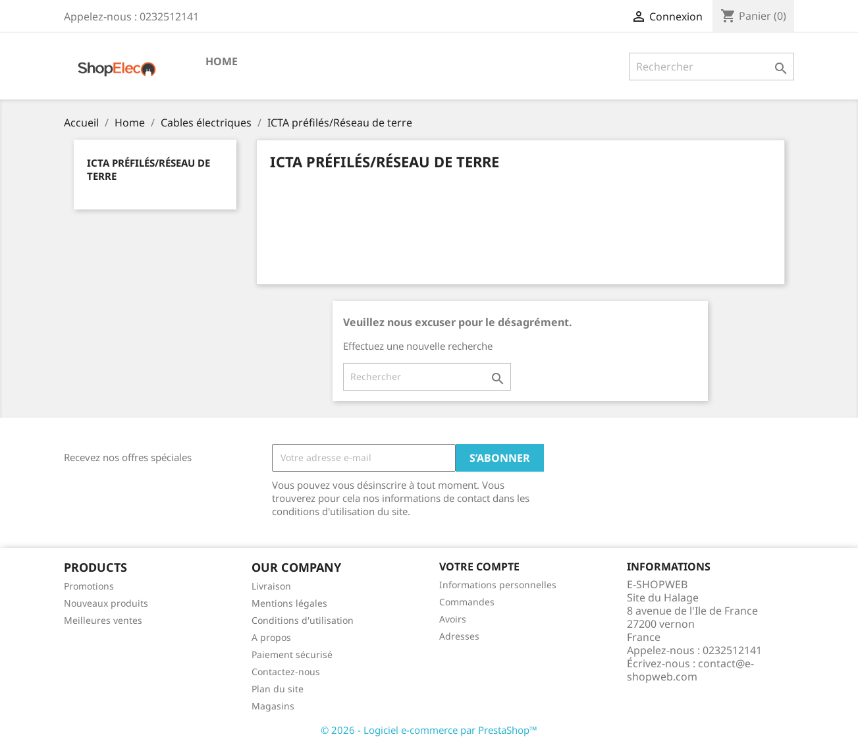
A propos (271, 637)
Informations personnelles (497, 584)
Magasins (273, 706)
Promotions (89, 586)
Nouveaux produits (106, 603)
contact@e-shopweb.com (690, 670)
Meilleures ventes (103, 620)
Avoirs (452, 619)
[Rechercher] (711, 66)
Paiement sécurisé (292, 654)
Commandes (467, 601)
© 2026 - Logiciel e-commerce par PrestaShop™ (429, 729)
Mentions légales (289, 603)
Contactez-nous (286, 671)
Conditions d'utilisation (303, 620)
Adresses (459, 636)
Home (221, 61)
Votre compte (479, 566)
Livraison (271, 586)
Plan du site (278, 688)
